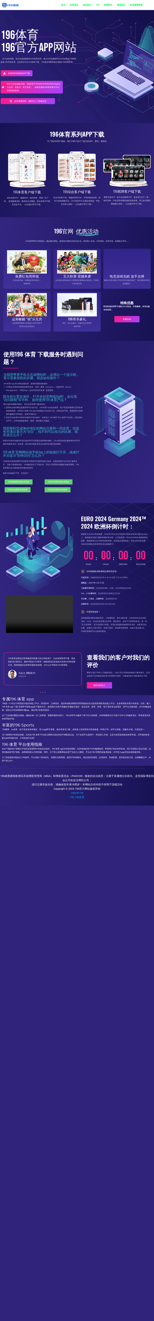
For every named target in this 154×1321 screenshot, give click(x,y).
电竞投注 (87, 5)
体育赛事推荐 (136, 5)
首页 (63, 5)
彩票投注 (108, 5)
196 (97, 5)
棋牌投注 (121, 5)
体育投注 (74, 5)
